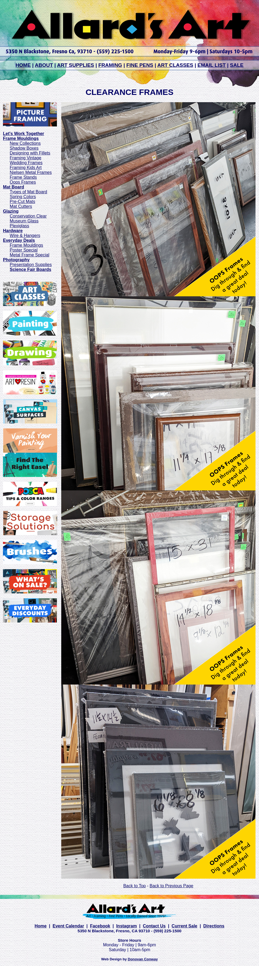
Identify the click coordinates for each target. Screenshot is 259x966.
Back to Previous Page (171, 886)
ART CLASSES (175, 65)
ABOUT (44, 65)
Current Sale (184, 926)
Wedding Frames (26, 162)
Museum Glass (24, 221)
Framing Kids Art (26, 167)
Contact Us (154, 926)
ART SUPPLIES (75, 65)
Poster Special (24, 250)
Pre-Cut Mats (22, 201)
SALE (236, 65)
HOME (23, 65)
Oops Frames (23, 182)
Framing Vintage (25, 158)
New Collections (25, 143)
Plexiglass (19, 226)
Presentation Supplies (31, 264)
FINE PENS (139, 65)
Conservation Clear (28, 216)
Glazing (11, 211)
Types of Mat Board (28, 192)
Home (40, 926)
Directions (213, 926)
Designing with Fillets (30, 153)
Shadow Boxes (24, 148)
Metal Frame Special (29, 255)
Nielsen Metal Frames (31, 172)
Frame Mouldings (26, 245)
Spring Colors (23, 196)
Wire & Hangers (25, 235)
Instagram (126, 926)
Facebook (100, 926)
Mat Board (13, 187)
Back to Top (134, 886)
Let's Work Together (23, 133)
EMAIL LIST (211, 65)
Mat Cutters (21, 206)
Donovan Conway (143, 959)
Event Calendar (68, 926)
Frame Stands (23, 177)
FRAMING (110, 65)
